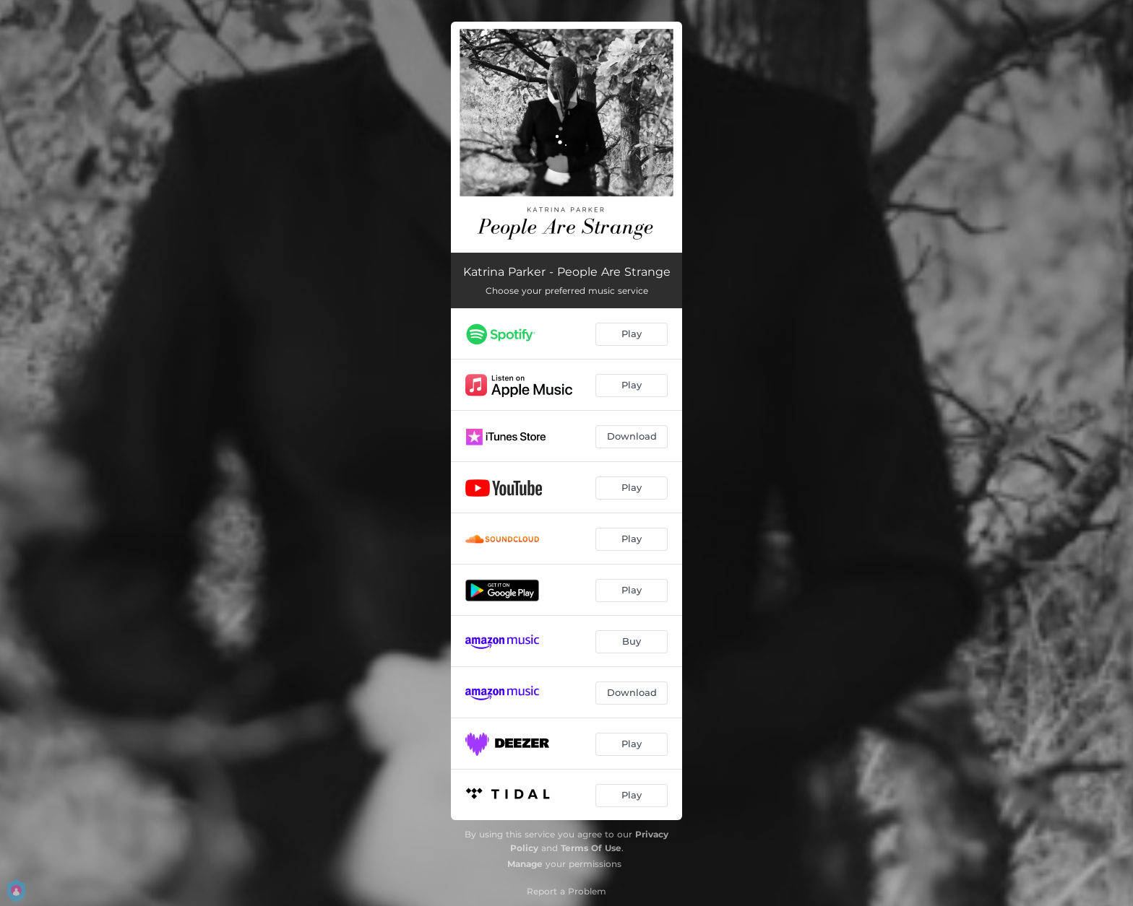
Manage (525, 863)
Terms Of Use (591, 847)
